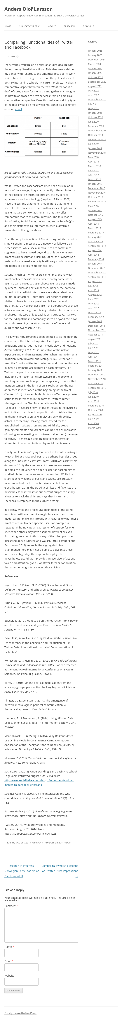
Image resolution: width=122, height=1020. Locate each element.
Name (9, 946)
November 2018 (97, 152)
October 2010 (95, 383)
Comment (11, 906)
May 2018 (93, 157)
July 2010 (93, 392)
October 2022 (95, 77)
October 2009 (95, 410)
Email (8, 961)
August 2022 (95, 86)
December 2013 (96, 268)
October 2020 (95, 117)
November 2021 (97, 99)
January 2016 (95, 210)
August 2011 (95, 339)
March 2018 (94, 166)
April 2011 (93, 356)
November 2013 (97, 272)
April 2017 (93, 175)
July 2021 (93, 104)
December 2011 (96, 325)
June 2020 (93, 121)
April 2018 (93, 161)
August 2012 (95, 294)
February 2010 (96, 405)
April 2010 (93, 401)
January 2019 (95, 148)
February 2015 (96, 232)
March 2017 (94, 179)
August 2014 (95, 250)
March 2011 (94, 361)
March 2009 (94, 427)
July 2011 (93, 343)
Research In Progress (43, 842)
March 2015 (94, 228)
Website (9, 975)
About (52, 26)
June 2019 (93, 143)
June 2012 (93, 299)
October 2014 (95, 241)
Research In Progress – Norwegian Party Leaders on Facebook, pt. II (21, 871)
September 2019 (97, 139)
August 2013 (95, 281)
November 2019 (97, 130)
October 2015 (95, 214)
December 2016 (96, 188)
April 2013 (93, 290)
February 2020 (96, 126)
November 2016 (97, 192)
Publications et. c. (29, 26)
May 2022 (93, 90)
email (18, 109)
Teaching (88, 26)
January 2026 (95, 50)
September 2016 (97, 201)
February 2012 (96, 316)
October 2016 (95, 197)
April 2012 (93, 308)
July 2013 (93, 285)
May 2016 (93, 206)
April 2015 (93, 223)
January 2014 (95, 263)
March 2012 (94, 312)
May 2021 (93, 108)
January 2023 (95, 72)
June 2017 (93, 170)
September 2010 (97, 387)
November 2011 (97, 330)
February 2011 (96, 365)
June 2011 (93, 348)
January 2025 (95, 55)
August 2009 (95, 414)
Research (69, 26)
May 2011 (93, 352)
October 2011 (95, 334)
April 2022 (93, 95)
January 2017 (95, 183)
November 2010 (97, 379)
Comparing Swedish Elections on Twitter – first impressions (60, 871)
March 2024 (94, 64)
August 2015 (95, 219)
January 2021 (95, 112)
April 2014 (93, 254)
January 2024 (95, 68)
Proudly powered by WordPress (20, 1013)
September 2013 (97, 277)
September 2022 (97, 81)
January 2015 (95, 237)
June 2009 (93, 419)
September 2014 (97, 246)
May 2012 (93, 303)
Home (7, 26)
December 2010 (96, 374)
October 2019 (95, 135)
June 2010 (93, 396)
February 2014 (96, 259)
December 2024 (96, 59)
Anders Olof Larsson (28, 9)
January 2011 (95, 370)
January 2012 (95, 321)
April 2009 (93, 423)
